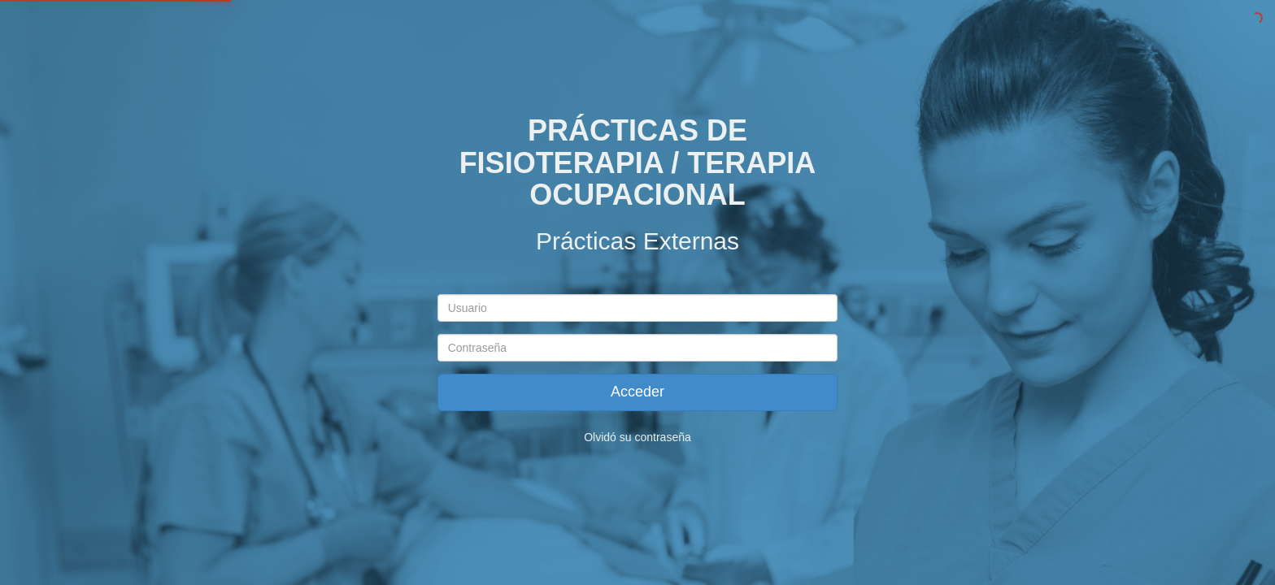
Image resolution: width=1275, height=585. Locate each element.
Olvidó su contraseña (637, 437)
